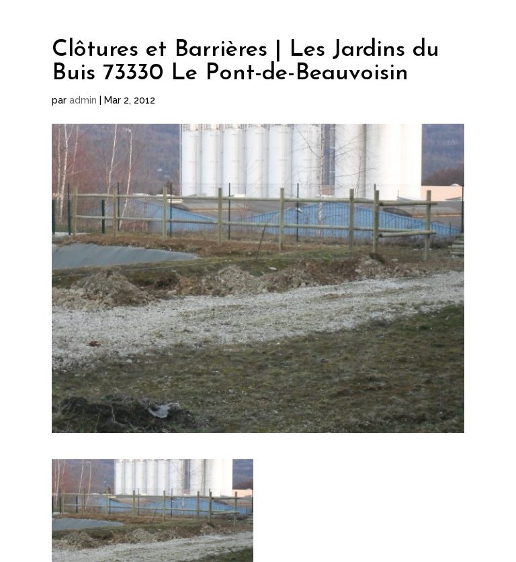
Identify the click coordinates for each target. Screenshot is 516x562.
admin (83, 100)
